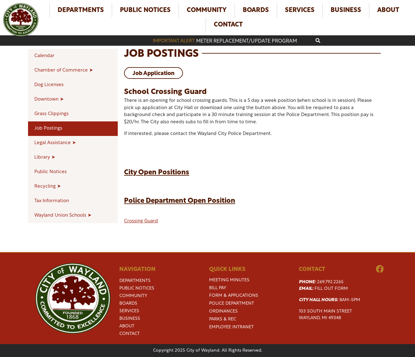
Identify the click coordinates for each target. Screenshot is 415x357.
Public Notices (145, 10)
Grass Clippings (51, 114)
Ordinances (223, 311)
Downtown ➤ (49, 99)
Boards (256, 10)
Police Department (231, 303)
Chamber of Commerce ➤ (63, 70)
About (388, 10)
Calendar (44, 56)
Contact (228, 25)
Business (346, 10)
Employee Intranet (231, 327)
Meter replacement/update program (246, 41)
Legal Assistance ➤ (55, 143)
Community (207, 10)
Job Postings (48, 128)
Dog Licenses (49, 85)
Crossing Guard (141, 221)
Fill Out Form (331, 288)
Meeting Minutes (229, 280)
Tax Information (51, 201)
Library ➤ (44, 157)
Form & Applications (233, 295)
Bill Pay (217, 288)
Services (300, 10)
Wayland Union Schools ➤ (63, 215)
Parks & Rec (222, 319)
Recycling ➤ (47, 186)
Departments (81, 10)
